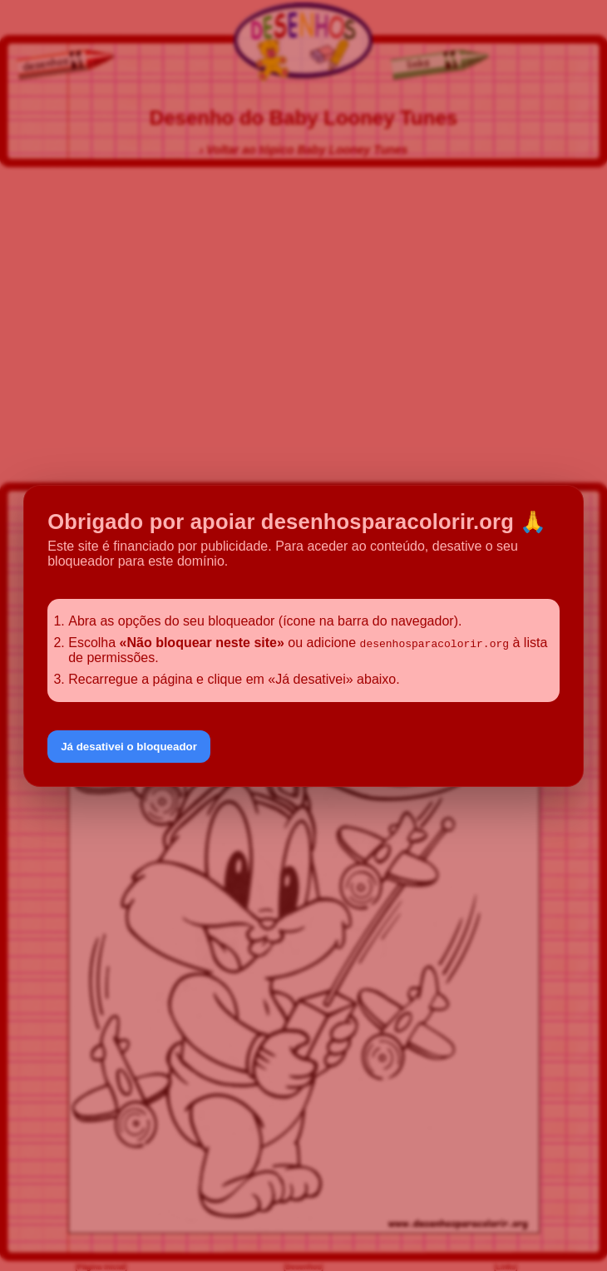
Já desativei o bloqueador (129, 746)
